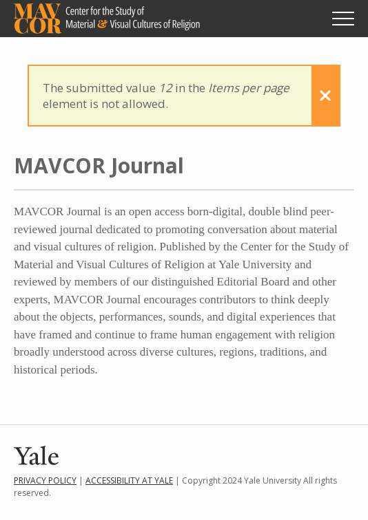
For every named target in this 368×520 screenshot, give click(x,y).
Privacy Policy (45, 480)
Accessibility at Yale (129, 480)
